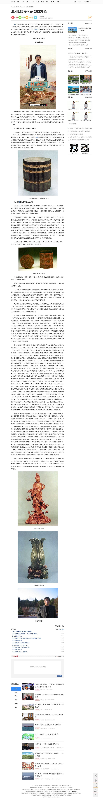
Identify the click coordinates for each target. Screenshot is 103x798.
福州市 (36, 29)
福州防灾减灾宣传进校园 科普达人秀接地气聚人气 (85, 94)
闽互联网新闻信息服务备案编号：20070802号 (67, 791)
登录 (42, 666)
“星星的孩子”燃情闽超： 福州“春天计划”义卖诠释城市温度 (81, 128)
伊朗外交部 (42, 728)
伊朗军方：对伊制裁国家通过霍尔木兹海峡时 (80, 67)
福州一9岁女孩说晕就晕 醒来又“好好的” (78, 45)
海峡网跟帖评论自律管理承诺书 (65, 795)
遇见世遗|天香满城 (17, 640)
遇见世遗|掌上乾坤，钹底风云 (19, 652)
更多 (59, 1)
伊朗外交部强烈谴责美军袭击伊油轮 (48, 725)
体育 (16, 707)
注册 (79, 1)
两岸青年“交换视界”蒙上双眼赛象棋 (77, 42)
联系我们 (47, 795)
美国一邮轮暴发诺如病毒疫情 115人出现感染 (80, 62)
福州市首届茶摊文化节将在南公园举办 (78, 35)
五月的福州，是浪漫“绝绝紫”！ (85, 84)
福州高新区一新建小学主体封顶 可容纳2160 (79, 40)
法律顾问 (51, 795)
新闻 (18, 1)
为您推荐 (42, 16)
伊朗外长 (42, 699)
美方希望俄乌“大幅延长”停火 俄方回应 (78, 64)
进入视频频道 (88, 97)
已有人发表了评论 (59, 656)
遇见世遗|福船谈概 (17, 636)
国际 (47, 1)
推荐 (16, 689)
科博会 (41, 689)
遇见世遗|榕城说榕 (17, 649)
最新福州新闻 (88, 23)
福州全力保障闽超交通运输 (75, 59)
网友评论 (15, 656)
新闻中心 (23, 7)
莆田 (41, 769)
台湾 (38, 1)
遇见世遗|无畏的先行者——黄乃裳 (21, 647)
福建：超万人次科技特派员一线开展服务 (85, 121)
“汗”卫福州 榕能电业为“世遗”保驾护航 (22, 631)
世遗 (60, 629)
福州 (28, 1)
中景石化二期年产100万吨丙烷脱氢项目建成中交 (73, 110)
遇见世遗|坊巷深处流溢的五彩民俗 (21, 642)
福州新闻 (32, 7)
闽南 (33, 1)
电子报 (52, 1)
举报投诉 (56, 795)
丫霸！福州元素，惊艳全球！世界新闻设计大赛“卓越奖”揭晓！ (73, 94)
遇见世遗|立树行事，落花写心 (19, 645)
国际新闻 (37, 699)
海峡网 (13, 1)
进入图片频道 (88, 71)
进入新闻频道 (88, 48)
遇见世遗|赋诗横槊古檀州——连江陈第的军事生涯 (24, 633)
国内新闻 (37, 689)
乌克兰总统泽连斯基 (44, 747)
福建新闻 (37, 709)
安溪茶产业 (42, 758)
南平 (41, 738)
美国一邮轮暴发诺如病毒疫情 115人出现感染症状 (81, 137)
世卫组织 (42, 779)
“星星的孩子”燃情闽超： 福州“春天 (78, 53)
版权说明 (33, 795)
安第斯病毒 (47, 779)
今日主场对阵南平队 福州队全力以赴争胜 (79, 57)
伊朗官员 (42, 720)
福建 (23, 1)
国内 (42, 1)
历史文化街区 (46, 769)
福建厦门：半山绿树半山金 (73, 84)
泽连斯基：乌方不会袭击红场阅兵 (47, 744)
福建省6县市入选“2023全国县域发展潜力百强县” (73, 121)
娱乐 (16, 703)
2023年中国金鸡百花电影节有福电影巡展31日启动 (85, 110)
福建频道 (28, 7)
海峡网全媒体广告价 (39, 795)
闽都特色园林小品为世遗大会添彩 (84, 29)
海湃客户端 (87, 1)
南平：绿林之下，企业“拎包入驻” (47, 734)
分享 (35, 17)
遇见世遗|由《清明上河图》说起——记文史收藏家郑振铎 (26, 638)
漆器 (63, 629)
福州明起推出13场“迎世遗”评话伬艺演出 (79, 37)
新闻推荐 (15, 684)
